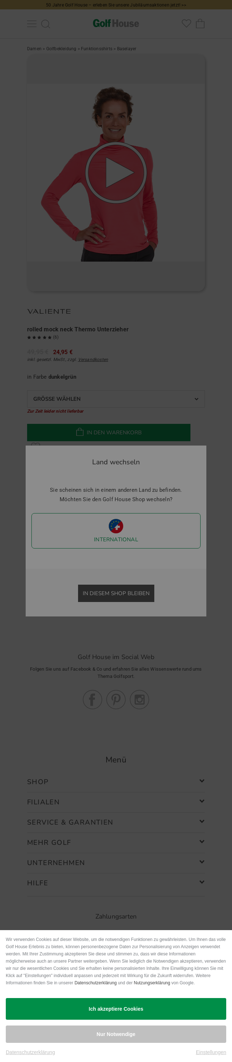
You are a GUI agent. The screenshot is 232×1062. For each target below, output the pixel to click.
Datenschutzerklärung (95, 982)
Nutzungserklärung (152, 982)
